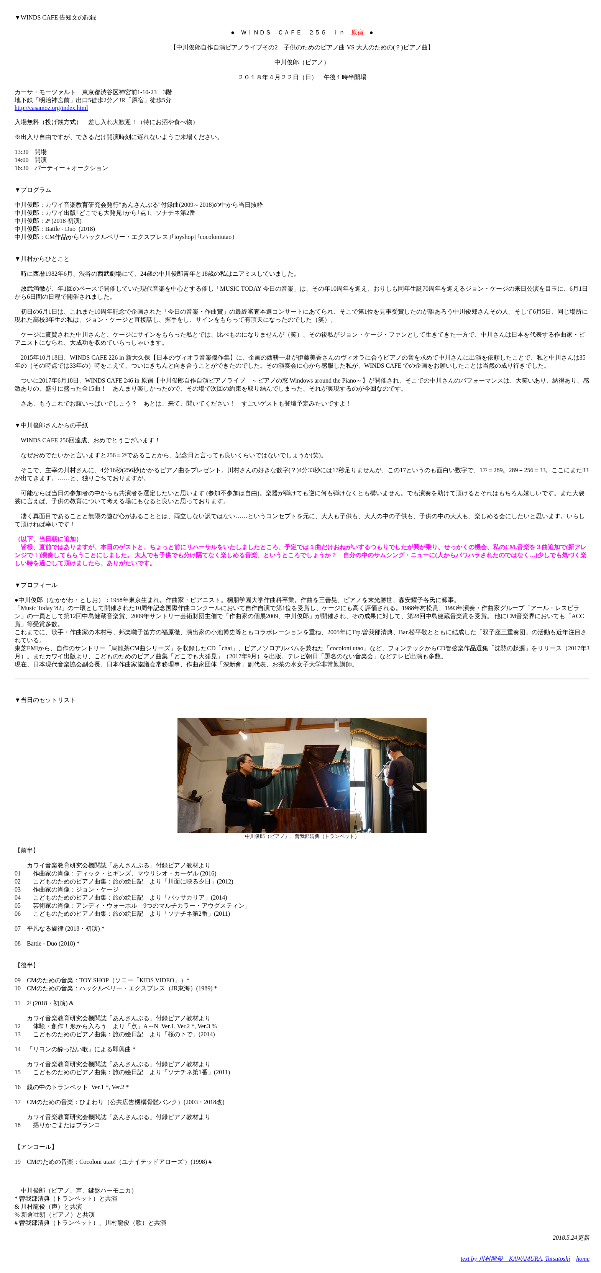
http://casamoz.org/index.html (51, 108)
